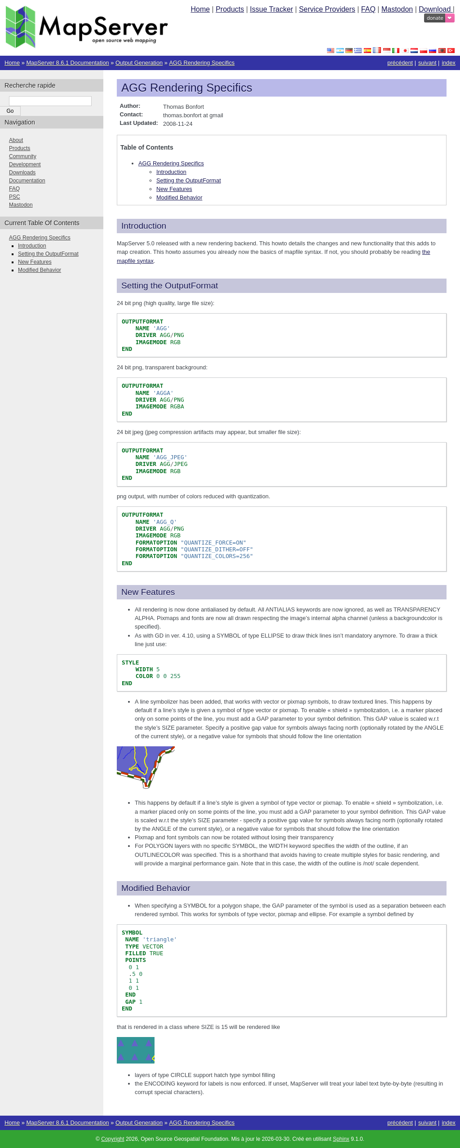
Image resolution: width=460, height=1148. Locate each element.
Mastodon (397, 9)
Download (436, 9)
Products (230, 9)
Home (200, 9)
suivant (427, 62)
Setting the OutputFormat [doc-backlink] (169, 285)
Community (22, 156)
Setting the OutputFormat (188, 180)
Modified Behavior (179, 197)
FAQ (368, 9)
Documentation (27, 180)
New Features (174, 189)
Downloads (22, 172)
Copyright (112, 1139)
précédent (400, 62)
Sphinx (341, 1139)
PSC (14, 197)
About (16, 140)
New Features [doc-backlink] (148, 592)
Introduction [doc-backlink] (143, 225)
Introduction (171, 171)
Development (25, 164)
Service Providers (327, 9)
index (449, 62)
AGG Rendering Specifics (201, 62)
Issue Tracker (271, 9)
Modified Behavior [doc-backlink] (155, 888)
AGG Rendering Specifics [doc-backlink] (186, 87)
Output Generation (139, 62)
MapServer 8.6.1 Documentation (67, 62)
